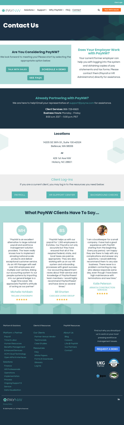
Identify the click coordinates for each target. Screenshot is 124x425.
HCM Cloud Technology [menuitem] (15, 354)
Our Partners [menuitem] (71, 347)
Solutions (29, 10)
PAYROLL (19, 195)
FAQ (68, 10)
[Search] (98, 10)
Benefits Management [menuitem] (14, 347)
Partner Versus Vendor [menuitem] (45, 337)
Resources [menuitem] (39, 348)
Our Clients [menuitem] (39, 332)
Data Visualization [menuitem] (12, 390)
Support (42, 10)
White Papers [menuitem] (40, 355)
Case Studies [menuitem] (40, 343)
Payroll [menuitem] (7, 337)
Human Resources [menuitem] (13, 343)
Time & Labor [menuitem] (10, 340)
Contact (76, 10)
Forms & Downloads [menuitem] (43, 359)
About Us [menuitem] (69, 332)
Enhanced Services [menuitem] (13, 350)
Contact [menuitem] (68, 350)
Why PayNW (56, 10)
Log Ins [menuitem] (37, 366)
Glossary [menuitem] (38, 362)
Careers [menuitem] (68, 340)
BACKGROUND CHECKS (104, 195)
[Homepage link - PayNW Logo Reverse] (12, 400)
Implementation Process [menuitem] (11, 378)
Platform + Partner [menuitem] (12, 332)
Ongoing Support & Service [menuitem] (13, 385)
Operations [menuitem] (9, 373)
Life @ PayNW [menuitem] (71, 343)
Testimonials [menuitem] (40, 340)
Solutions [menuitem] (8, 362)
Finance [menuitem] (8, 366)
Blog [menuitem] (67, 337)
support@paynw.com (81, 103)
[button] (118, 399)
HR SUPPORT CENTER (62, 195)
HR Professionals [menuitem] (12, 369)
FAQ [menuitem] (36, 352)
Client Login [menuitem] (118, 2)
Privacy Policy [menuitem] (7, 404)
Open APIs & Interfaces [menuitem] (15, 357)
